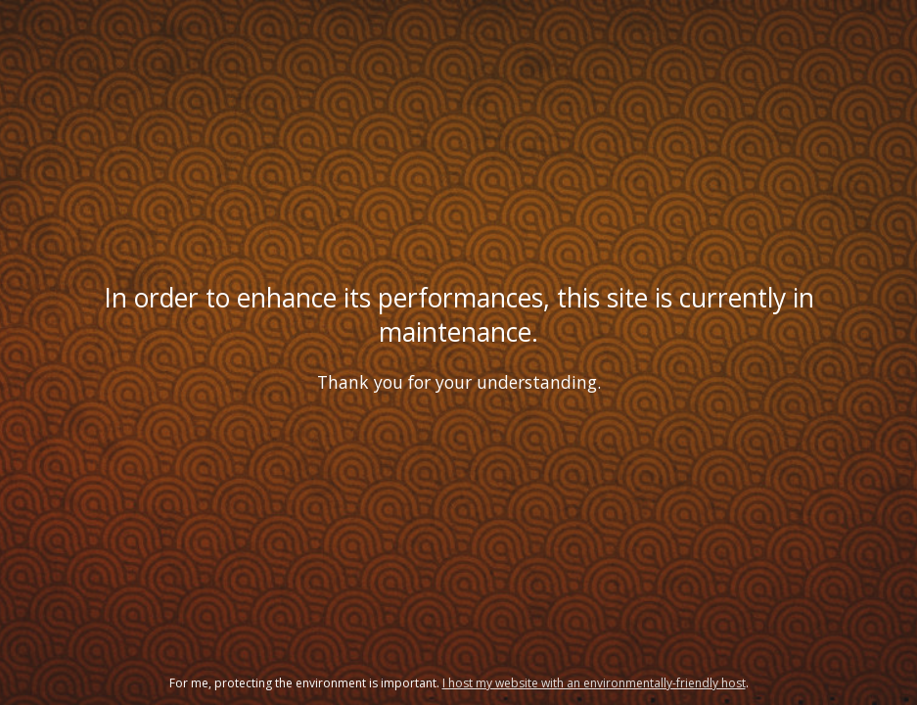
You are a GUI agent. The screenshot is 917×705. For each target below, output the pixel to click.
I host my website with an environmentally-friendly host (594, 683)
